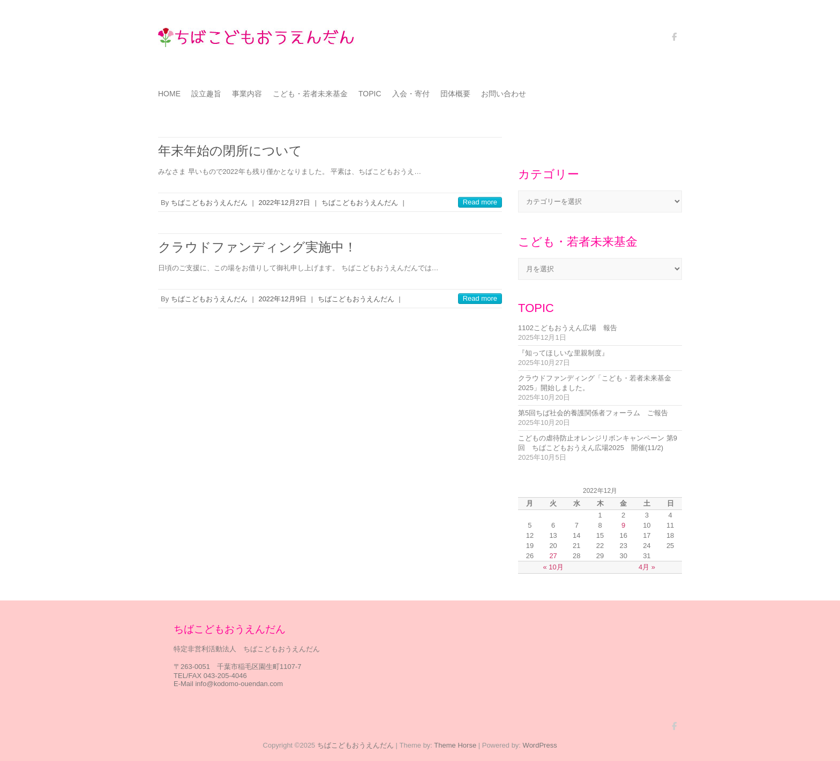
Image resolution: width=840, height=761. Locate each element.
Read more (480, 202)
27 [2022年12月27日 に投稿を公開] (553, 556)
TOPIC (369, 93)
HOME (169, 93)
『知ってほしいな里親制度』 (563, 353)
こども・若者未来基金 (310, 93)
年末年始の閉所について (230, 150)
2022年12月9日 (282, 299)
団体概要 (455, 93)
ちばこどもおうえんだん (209, 203)
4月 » (647, 567)
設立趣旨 (206, 93)
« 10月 (553, 567)
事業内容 (247, 93)
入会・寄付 (411, 93)
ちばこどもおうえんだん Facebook (674, 41)
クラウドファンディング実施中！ (257, 247)
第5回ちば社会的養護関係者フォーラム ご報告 (593, 413)
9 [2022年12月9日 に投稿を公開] (623, 525)
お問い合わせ (503, 93)
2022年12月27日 (284, 203)
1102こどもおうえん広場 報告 (567, 328)
